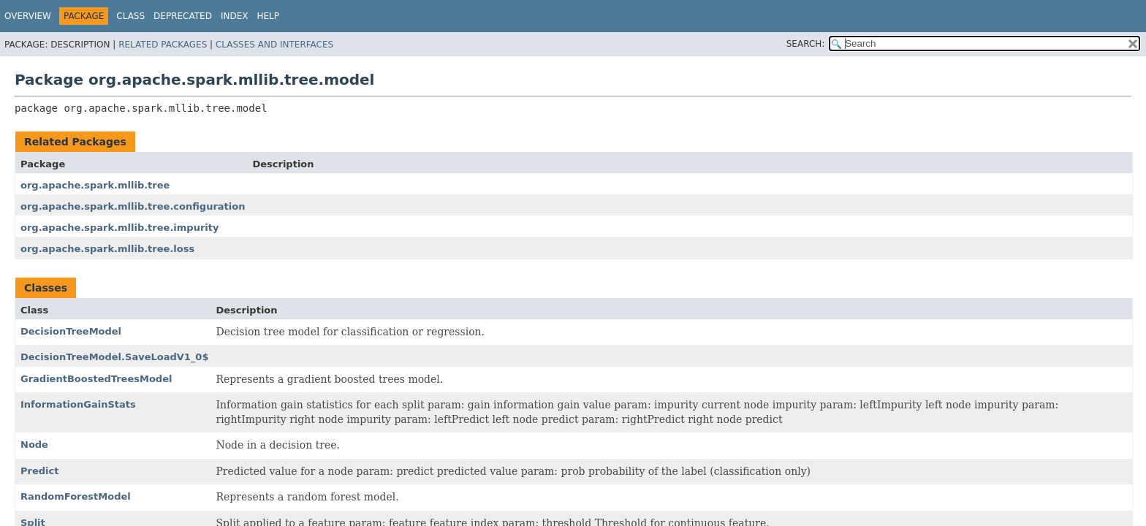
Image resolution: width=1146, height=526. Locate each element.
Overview (27, 16)
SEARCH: (805, 44)
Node (34, 444)
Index (234, 16)
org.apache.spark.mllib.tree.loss (107, 248)
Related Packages (162, 44)
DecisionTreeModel (70, 331)
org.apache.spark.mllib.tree (95, 185)
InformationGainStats (78, 404)
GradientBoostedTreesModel (96, 378)
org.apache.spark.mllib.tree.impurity (119, 227)
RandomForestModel (75, 496)
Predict (39, 470)
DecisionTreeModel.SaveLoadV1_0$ (114, 356)
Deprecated (182, 16)
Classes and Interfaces (274, 44)
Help (268, 16)
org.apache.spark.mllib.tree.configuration (132, 206)
